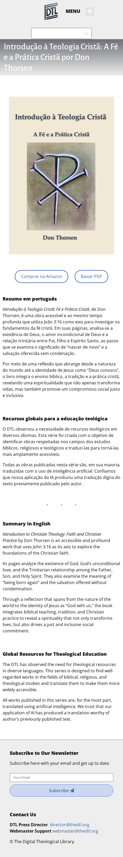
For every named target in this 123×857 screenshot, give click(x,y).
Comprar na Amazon (41, 276)
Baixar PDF (91, 276)
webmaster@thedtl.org (75, 831)
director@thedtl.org (69, 825)
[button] (90, 11)
